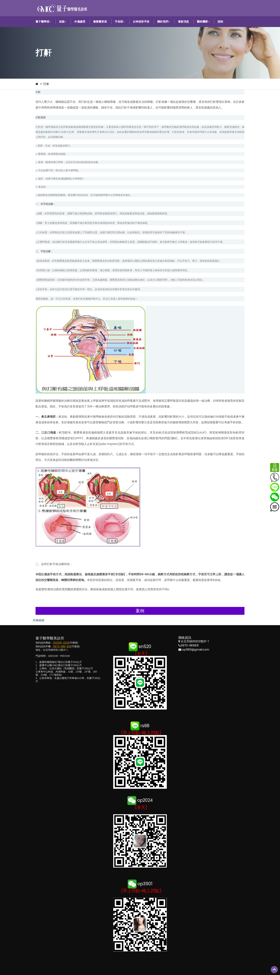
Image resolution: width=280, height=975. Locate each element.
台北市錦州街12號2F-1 (195, 641)
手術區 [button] (120, 21)
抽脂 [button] (62, 21)
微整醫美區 (100, 21)
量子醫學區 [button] (43, 21)
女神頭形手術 (141, 21)
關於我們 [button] (163, 21)
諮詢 (220, 21)
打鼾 (46, 84)
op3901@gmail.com (195, 649)
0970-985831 (190, 645)
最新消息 (183, 21)
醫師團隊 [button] (203, 21)
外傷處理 (79, 21)
